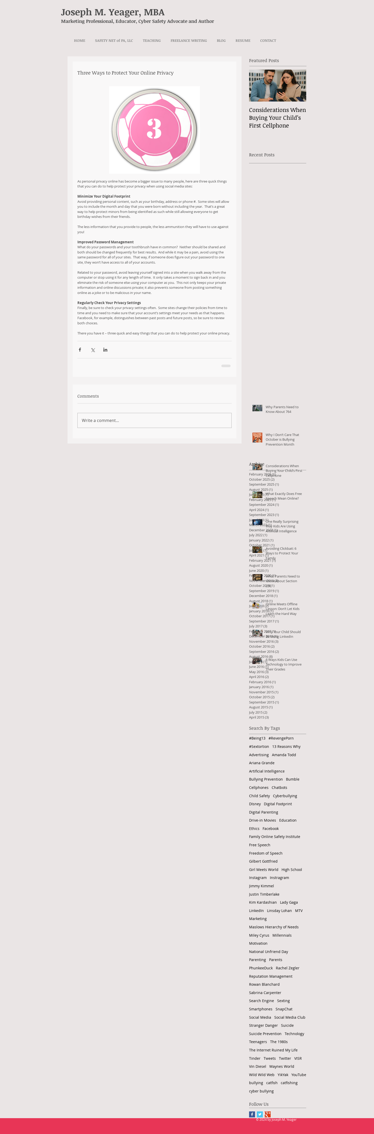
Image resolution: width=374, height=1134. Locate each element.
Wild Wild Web (262, 1074)
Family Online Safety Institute (274, 836)
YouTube (298, 1074)
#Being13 (257, 738)
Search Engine (261, 1000)
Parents (275, 959)
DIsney (255, 803)
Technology (294, 1033)
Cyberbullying (285, 795)
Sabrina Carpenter (265, 992)
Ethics (254, 828)
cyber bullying (261, 1091)
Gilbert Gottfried (263, 861)
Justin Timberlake (264, 894)
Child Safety (259, 795)
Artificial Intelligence (267, 771)
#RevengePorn (281, 738)
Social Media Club (289, 1017)
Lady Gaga (289, 902)
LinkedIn (256, 910)
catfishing (289, 1082)
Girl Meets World (263, 869)
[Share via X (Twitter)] (92, 349)
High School (292, 869)
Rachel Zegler (287, 967)
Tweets (270, 1058)
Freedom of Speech (266, 853)
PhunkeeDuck (261, 967)
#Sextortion (259, 746)
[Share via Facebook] (79, 349)
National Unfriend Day (268, 951)
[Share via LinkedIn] (105, 349)
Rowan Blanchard (264, 984)
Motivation (258, 943)
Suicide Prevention (265, 1033)
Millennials (282, 935)
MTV (299, 910)
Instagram (258, 877)
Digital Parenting (263, 812)
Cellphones (259, 787)
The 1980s (279, 1041)
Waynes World (281, 1066)
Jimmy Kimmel (261, 885)
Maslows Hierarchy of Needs (274, 926)
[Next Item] (298, 86)
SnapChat (284, 1008)
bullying (256, 1082)
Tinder (255, 1058)
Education (288, 820)
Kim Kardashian (263, 902)
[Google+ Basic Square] (268, 1114)
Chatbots (279, 787)
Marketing (258, 918)
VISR (298, 1058)
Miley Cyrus (259, 935)
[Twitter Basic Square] (260, 1114)
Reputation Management (270, 976)
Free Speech (259, 844)
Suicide (287, 1025)
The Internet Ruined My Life (273, 1050)
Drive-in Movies (262, 820)
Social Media (260, 1017)
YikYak (283, 1074)
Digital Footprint (278, 803)
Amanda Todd (284, 754)
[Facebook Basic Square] (252, 1114)
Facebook (271, 828)
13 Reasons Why (286, 746)
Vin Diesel (257, 1066)
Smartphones (260, 1008)
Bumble (292, 779)
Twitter (285, 1058)
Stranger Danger (263, 1025)
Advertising (259, 754)
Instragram (279, 877)
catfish (272, 1082)
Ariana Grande (262, 762)
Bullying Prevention (266, 779)
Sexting (283, 1000)
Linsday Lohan (279, 910)
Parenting (257, 959)
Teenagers (258, 1041)
